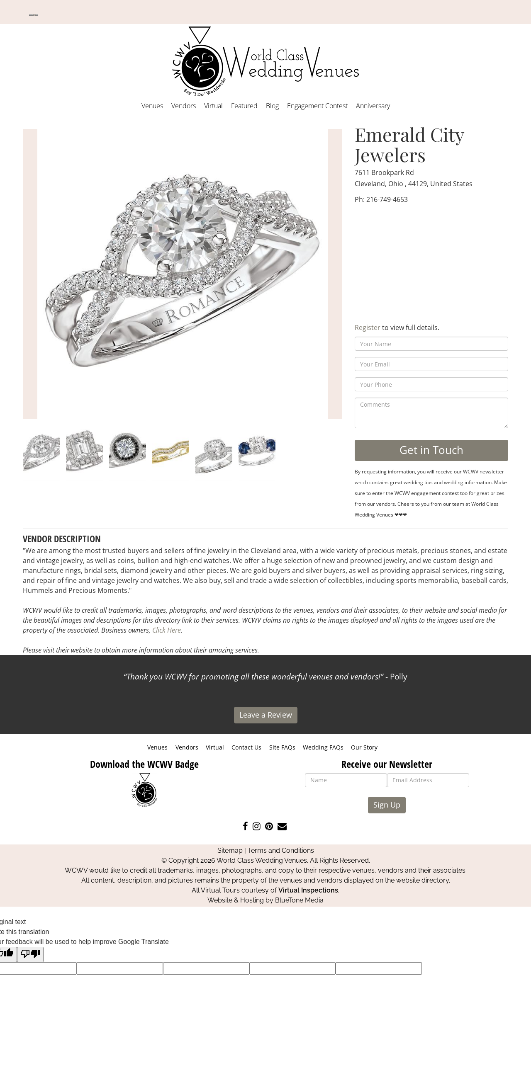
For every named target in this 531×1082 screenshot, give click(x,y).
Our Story (364, 747)
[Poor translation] (30, 954)
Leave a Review (265, 715)
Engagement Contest (317, 105)
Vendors (183, 105)
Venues (152, 105)
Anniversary (373, 105)
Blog (272, 105)
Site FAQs (282, 747)
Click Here (166, 630)
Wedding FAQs (323, 747)
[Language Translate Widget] (33, 15)
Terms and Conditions (281, 850)
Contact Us (246, 747)
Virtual (213, 105)
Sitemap (230, 850)
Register (367, 327)
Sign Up (386, 805)
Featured (244, 105)
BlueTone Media (299, 900)
